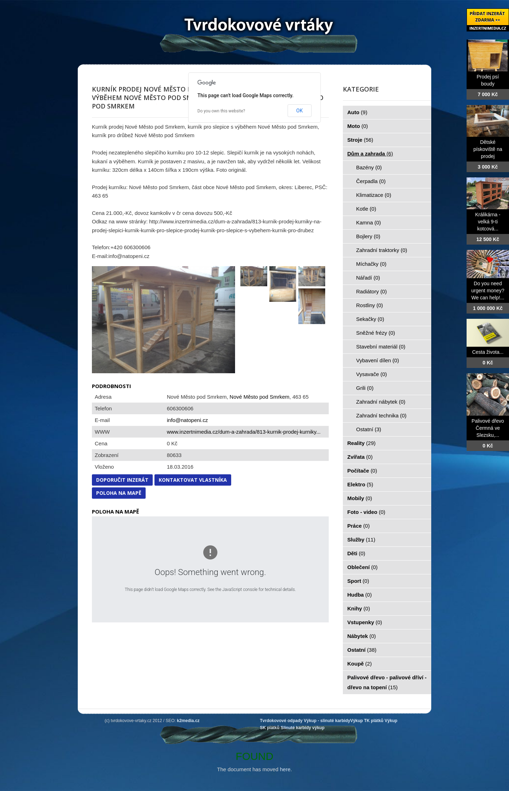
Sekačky (370, 319)
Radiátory (371, 291)
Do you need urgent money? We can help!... (487, 290)
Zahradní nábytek (380, 402)
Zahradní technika (381, 415)
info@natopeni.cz (187, 420)
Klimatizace (373, 195)
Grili (365, 388)
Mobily (359, 498)
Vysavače (371, 374)
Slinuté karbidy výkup (302, 727)
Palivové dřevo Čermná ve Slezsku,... (488, 428)
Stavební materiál (380, 347)
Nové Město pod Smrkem (259, 397)
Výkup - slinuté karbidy (327, 720)
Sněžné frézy (375, 333)
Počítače (362, 471)
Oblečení (362, 567)
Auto (357, 112)
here (285, 769)
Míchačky (371, 264)
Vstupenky (364, 622)
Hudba (359, 595)
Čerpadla (371, 181)
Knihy (358, 608)
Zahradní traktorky (381, 250)
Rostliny (369, 305)
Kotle (366, 209)
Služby (361, 540)
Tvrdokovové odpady (281, 720)
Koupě (359, 664)
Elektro (360, 484)
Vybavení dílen (377, 360)
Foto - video (366, 512)
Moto (357, 126)
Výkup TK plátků (367, 720)
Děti (356, 553)
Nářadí (368, 278)
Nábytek (361, 636)
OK (299, 110)
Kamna (368, 222)
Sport (358, 581)
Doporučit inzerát (122, 479)
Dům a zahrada (370, 154)
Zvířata (360, 457)
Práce (358, 526)
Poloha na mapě (118, 493)
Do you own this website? (221, 111)
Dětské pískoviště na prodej (487, 149)
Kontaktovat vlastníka (193, 479)
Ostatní (368, 429)
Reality (361, 443)
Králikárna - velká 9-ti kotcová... (488, 222)
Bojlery (368, 236)
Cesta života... (488, 352)
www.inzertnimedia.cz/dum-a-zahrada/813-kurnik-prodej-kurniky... (244, 432)
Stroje (360, 140)
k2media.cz (188, 720)
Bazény (369, 167)
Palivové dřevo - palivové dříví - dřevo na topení (387, 682)
